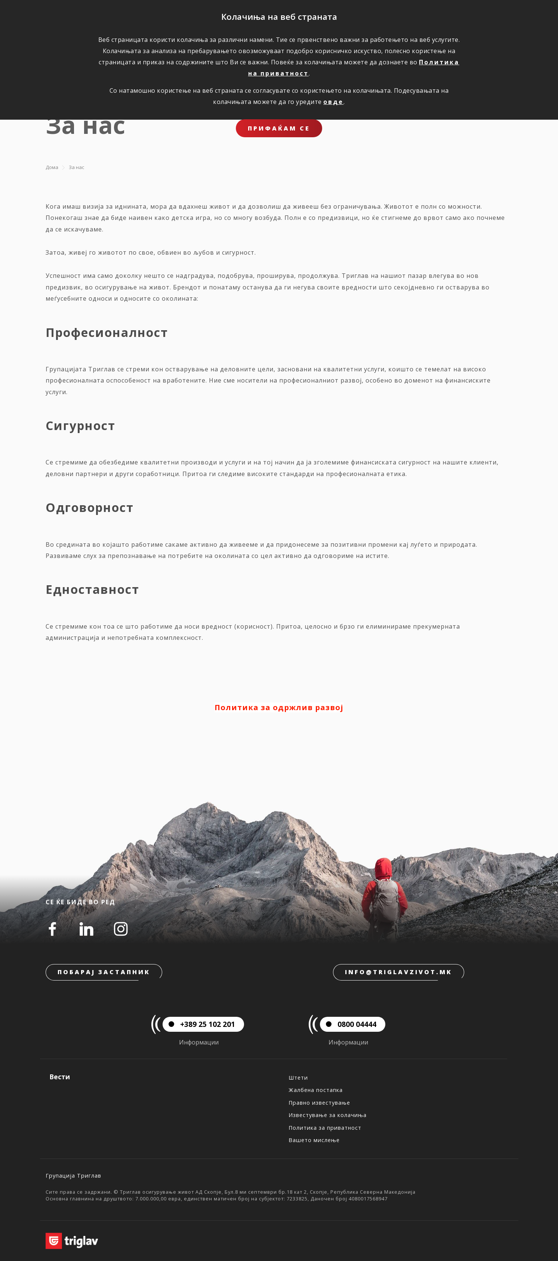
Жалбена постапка (316, 1089)
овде (333, 102)
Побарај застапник (104, 972)
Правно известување (319, 1102)
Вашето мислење (314, 1140)
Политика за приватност (325, 1127)
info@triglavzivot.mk (398, 972)
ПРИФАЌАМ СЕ (279, 128)
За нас (76, 167)
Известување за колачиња (328, 1115)
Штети (298, 1077)
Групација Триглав (73, 1175)
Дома (52, 167)
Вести (59, 1076)
